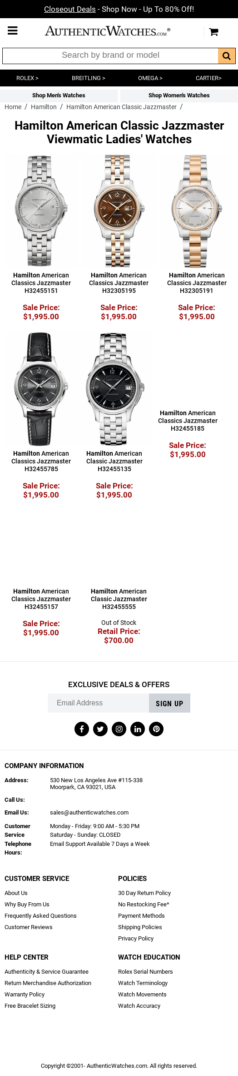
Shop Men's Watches (58, 95)
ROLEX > (27, 78)
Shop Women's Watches (179, 95)
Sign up (169, 703)
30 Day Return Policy (144, 893)
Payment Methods (141, 915)
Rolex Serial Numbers (145, 971)
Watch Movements (142, 994)
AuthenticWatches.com (116, 30)
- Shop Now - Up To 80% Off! (119, 9)
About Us (16, 893)
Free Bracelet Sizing (30, 1005)
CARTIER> (209, 78)
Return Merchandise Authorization (48, 983)
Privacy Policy (136, 938)
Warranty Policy (25, 994)
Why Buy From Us (27, 904)
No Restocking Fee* (143, 904)
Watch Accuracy (139, 1005)
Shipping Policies (140, 927)
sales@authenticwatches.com (89, 812)
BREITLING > (88, 78)
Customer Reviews (29, 927)
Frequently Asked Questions (41, 915)
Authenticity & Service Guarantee (47, 971)
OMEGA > (150, 78)
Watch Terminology (143, 983)
